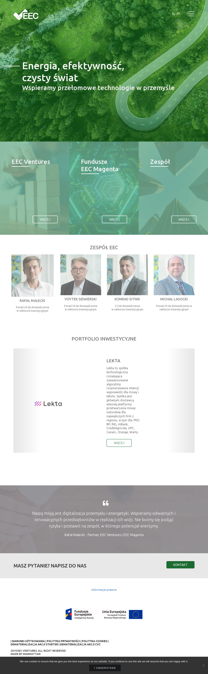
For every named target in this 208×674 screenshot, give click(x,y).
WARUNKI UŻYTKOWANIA (28, 641)
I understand (105, 668)
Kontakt (180, 565)
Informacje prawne (104, 589)
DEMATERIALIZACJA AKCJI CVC (80, 644)
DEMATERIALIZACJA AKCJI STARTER (34, 644)
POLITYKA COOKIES (94, 641)
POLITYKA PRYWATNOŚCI (63, 641)
